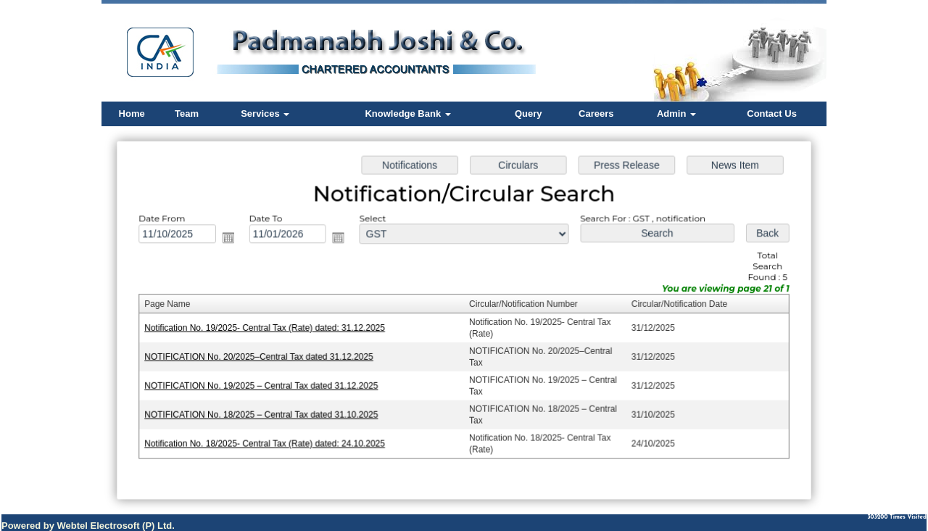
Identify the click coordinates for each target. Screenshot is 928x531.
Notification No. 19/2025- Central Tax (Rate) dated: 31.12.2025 (268, 328)
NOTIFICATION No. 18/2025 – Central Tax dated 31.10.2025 (265, 413)
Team (187, 113)
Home (132, 113)
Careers (596, 113)
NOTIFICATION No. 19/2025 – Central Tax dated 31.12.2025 (265, 384)
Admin (676, 113)
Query (528, 113)
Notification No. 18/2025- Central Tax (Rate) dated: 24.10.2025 (268, 442)
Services (265, 113)
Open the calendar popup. (232, 239)
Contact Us (772, 113)
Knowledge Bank (407, 113)
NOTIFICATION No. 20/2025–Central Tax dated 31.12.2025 (262, 356)
